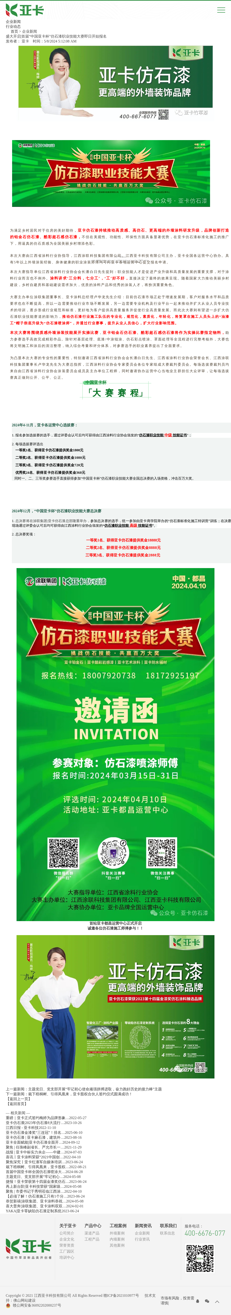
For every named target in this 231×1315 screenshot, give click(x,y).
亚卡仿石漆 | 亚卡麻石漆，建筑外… (35, 1137)
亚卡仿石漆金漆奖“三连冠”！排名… (35, 1133)
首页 (14, 31)
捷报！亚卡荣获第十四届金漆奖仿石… (37, 1182)
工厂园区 (66, 1251)
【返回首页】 (17, 1104)
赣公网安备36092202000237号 (33, 1305)
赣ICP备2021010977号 (121, 1295)
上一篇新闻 (84, 1089)
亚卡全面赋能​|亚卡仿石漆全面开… (34, 1142)
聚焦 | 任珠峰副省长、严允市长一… (35, 1147)
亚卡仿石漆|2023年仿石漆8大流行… (35, 1123)
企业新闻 (13, 22)
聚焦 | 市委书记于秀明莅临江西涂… (35, 1191)
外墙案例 (117, 1233)
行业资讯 (142, 1239)
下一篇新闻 (69, 1094)
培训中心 (66, 1257)
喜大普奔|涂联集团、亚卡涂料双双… (36, 1206)
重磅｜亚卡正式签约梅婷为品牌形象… (37, 1118)
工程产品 (92, 1239)
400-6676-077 (205, 1233)
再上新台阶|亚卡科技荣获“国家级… (35, 1186)
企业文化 (66, 1239)
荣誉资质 (66, 1245)
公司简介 (66, 1233)
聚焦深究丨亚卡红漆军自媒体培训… (35, 1162)
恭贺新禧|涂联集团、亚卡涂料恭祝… (36, 1201)
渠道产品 (92, 1233)
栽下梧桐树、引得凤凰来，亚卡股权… (37, 1167)
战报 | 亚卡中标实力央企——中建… (35, 1152)
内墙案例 (117, 1239)
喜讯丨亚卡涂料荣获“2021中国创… (34, 1157)
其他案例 (117, 1245)
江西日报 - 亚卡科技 (22, 1128)
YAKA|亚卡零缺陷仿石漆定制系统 (34, 1211)
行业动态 (13, 26)
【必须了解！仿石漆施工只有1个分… (36, 1196)
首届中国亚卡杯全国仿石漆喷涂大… (35, 1172)
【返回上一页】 (19, 1099)
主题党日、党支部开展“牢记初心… (34, 1177)
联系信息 (167, 1233)
